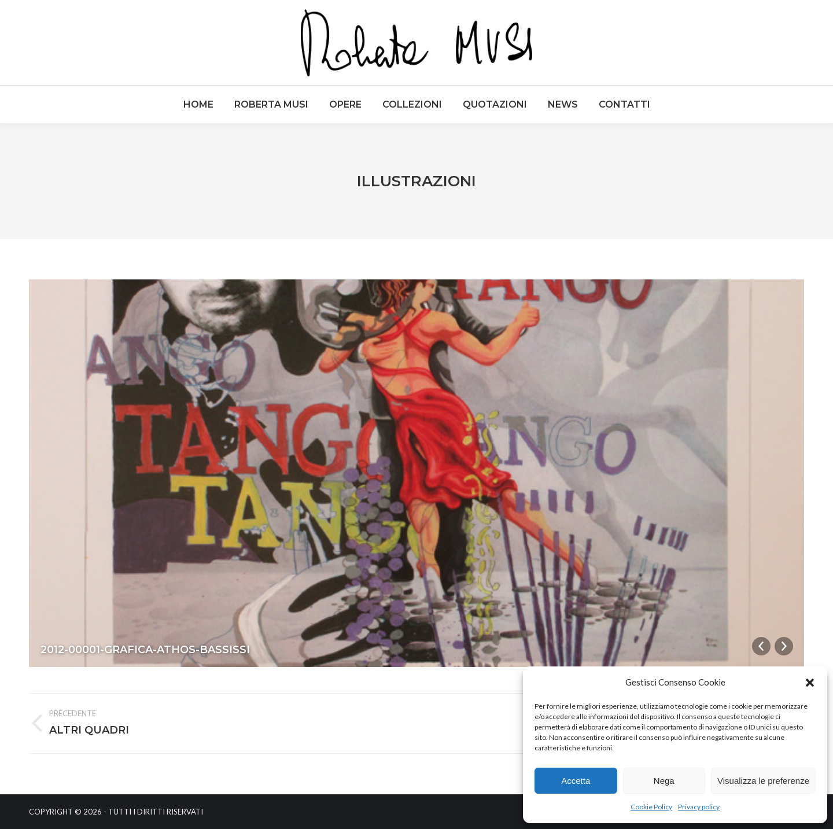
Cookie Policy (651, 806)
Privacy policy (699, 806)
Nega (664, 781)
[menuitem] (198, 105)
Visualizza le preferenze (763, 781)
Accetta (575, 781)
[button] (810, 682)
